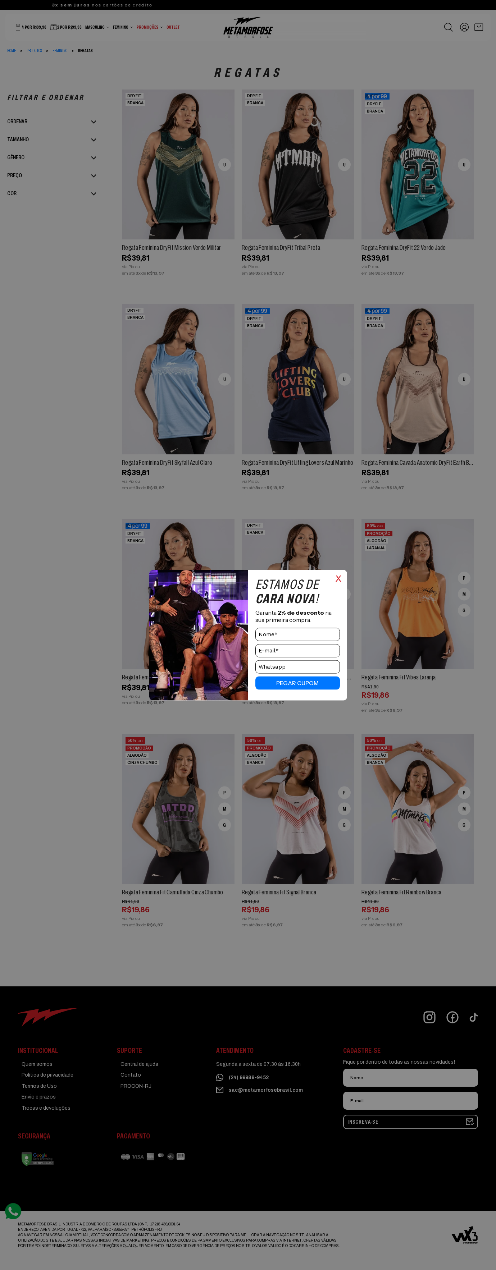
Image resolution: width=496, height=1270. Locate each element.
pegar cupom (297, 683)
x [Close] (338, 577)
